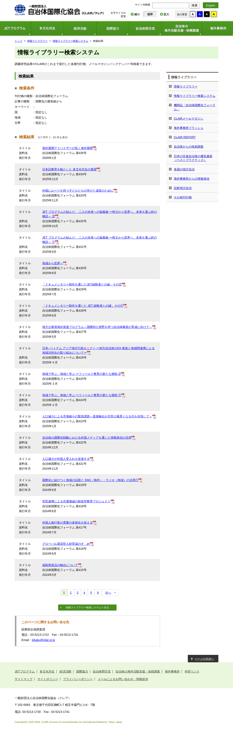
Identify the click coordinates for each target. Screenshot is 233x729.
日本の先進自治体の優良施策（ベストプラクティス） (193, 158)
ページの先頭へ (204, 658)
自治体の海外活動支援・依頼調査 (182, 28)
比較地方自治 (183, 188)
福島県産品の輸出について (60, 565)
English (210, 5)
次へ (108, 592)
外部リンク (192, 671)
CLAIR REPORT (185, 137)
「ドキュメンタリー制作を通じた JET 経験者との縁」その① (82, 305)
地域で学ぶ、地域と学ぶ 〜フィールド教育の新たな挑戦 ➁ (81, 374)
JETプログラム (25, 671)
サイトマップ (23, 679)
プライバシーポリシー (78, 679)
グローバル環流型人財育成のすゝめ (66, 543)
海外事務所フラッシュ (189, 128)
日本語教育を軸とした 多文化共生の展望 (69, 169)
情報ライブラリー (37, 41)
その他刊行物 (183, 197)
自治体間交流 (145, 28)
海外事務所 (172, 671)
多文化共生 (47, 28)
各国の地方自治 (184, 169)
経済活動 (80, 28)
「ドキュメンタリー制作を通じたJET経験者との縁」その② (82, 284)
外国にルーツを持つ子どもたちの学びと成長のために (78, 190)
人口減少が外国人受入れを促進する (66, 459)
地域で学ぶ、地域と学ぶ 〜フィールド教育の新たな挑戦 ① (81, 395)
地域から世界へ (52, 263)
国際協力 (112, 28)
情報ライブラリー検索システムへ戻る (87, 607)
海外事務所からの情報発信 (191, 178)
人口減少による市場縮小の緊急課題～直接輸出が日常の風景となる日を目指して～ (97, 416)
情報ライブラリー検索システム (70, 41)
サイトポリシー (47, 679)
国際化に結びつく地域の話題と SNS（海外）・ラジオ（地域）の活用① (90, 480)
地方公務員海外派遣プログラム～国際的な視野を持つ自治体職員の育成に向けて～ (97, 327)
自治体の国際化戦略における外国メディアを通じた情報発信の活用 (86, 437)
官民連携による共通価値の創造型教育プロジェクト (76, 501)
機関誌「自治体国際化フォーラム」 (194, 107)
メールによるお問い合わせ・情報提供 (123, 679)
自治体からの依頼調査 (189, 146)
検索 (195, 5)
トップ (18, 41)
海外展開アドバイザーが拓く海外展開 (67, 148)
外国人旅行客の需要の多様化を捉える (67, 522)
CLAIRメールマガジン (188, 118)
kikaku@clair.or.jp (43, 640)
